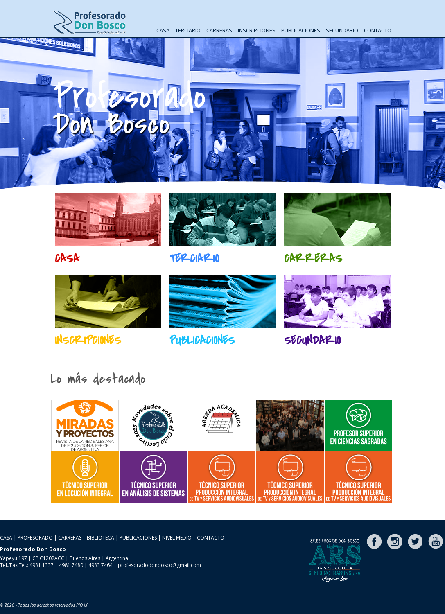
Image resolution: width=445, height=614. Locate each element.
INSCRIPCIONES (257, 30)
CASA (162, 30)
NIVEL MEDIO (177, 537)
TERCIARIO (188, 30)
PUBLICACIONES (300, 30)
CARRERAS (219, 30)
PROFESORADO (35, 537)
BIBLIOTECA (100, 537)
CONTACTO (377, 30)
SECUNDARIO (342, 30)
